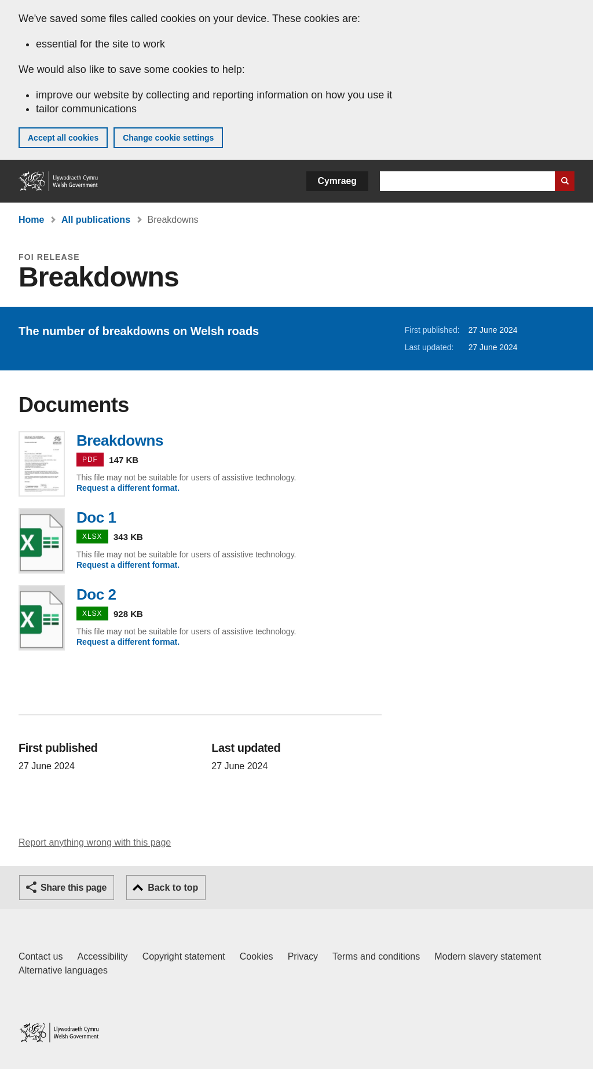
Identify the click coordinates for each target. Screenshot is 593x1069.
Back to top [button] (173, 887)
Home (31, 220)
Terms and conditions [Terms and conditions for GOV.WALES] (376, 956)
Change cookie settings (168, 137)
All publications (95, 220)
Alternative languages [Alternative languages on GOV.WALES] (63, 970)
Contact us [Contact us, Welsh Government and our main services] (41, 956)
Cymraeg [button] (337, 181)
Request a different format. (128, 488)
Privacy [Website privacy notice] (303, 956)
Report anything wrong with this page (95, 842)
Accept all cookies (63, 137)
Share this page (74, 887)
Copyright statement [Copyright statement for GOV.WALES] (183, 956)
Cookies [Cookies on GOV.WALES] (256, 956)
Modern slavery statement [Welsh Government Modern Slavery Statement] (487, 956)
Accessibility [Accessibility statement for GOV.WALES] (102, 956)
